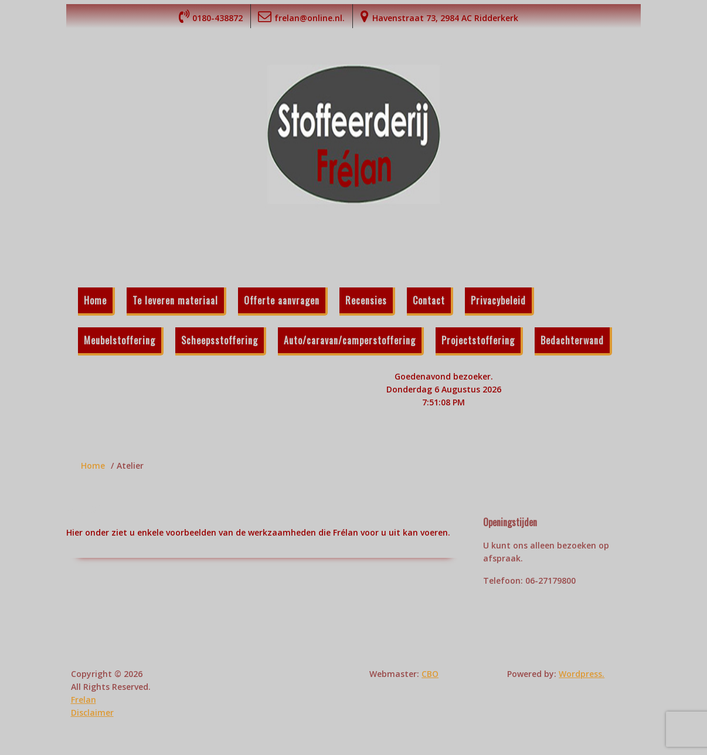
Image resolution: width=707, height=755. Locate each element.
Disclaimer (92, 712)
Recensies (366, 300)
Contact (429, 300)
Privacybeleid (498, 300)
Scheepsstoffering (219, 340)
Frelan (83, 699)
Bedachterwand (572, 340)
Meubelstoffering (119, 340)
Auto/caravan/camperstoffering (350, 340)
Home (95, 300)
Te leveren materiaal (175, 300)
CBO (430, 673)
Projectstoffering (478, 340)
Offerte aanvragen (281, 300)
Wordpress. (581, 673)
